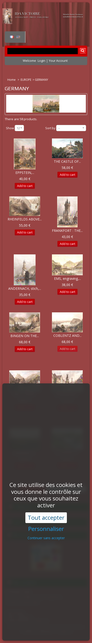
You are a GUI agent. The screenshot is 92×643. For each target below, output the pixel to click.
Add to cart (24, 186)
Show (10, 128)
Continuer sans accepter (46, 519)
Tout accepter (46, 498)
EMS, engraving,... (67, 278)
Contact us (64, 631)
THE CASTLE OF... (67, 161)
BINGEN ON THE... (24, 335)
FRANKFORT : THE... (67, 230)
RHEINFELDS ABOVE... (25, 219)
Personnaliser (46, 509)
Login (41, 60)
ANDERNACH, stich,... (24, 288)
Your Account (58, 60)
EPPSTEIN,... (24, 172)
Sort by (50, 128)
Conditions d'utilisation (37, 631)
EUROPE (26, 80)
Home (11, 80)
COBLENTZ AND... (67, 335)
